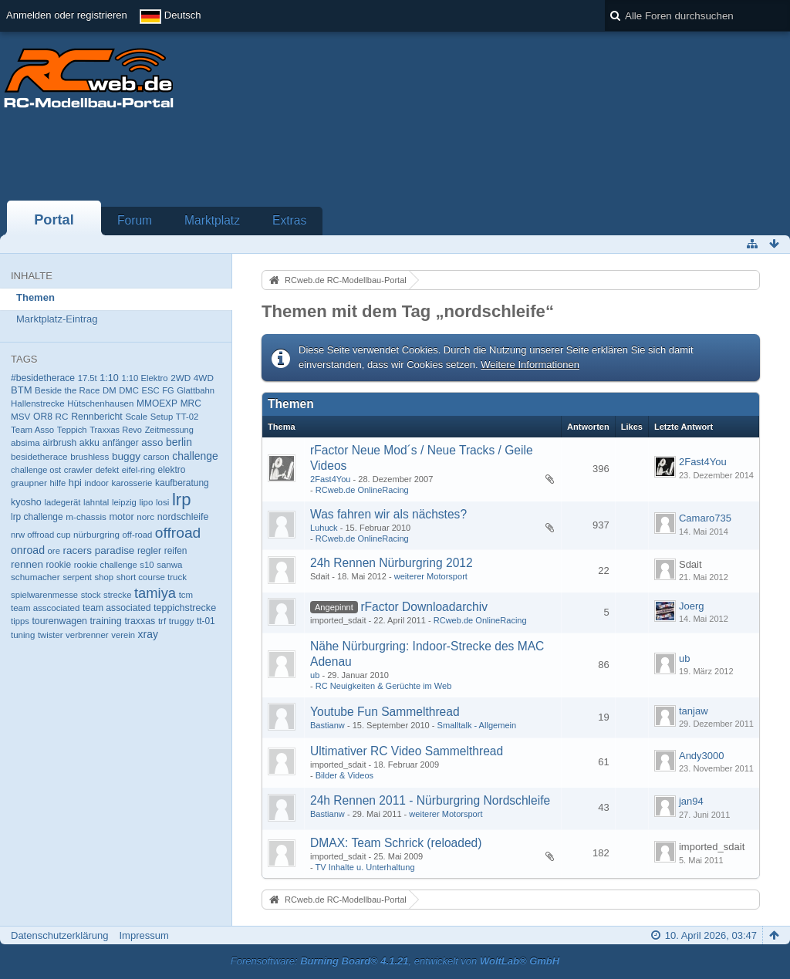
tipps (20, 621)
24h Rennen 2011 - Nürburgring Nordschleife (430, 800)
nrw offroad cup (40, 534)
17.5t (87, 378)
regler (149, 550)
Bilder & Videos (344, 775)
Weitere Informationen (530, 364)
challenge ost (36, 469)
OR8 (42, 416)
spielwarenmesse (44, 594)
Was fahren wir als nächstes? (388, 514)
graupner (29, 483)
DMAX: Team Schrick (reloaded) (395, 842)
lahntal (96, 502)
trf (162, 621)
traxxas (139, 621)
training (106, 621)
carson (156, 456)
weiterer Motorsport (431, 576)
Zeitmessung (169, 429)
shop (104, 577)
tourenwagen (59, 621)
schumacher (35, 577)
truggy (181, 621)
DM (109, 390)
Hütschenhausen (100, 403)
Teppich (72, 429)
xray (148, 634)
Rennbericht (97, 416)
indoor (96, 483)
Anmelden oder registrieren (66, 15)
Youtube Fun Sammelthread (385, 711)
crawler (78, 469)
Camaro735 (705, 518)
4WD (204, 378)
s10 (147, 564)
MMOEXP (157, 403)
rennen (27, 564)
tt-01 (206, 621)
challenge (195, 456)
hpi (75, 482)
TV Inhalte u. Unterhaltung (365, 867)
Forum (134, 220)
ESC (150, 390)
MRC (191, 403)
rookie (58, 564)
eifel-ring (138, 469)
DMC (129, 390)
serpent (77, 577)
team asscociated (45, 608)
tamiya (155, 593)
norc (145, 516)
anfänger (121, 442)
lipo (147, 502)
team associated (116, 608)
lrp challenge (37, 516)
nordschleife (183, 516)
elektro (172, 469)
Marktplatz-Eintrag (56, 319)
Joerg (691, 606)
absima (25, 442)
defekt (107, 469)
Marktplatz (212, 220)
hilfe (57, 483)
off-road (138, 534)
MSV (20, 416)
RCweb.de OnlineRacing (362, 490)
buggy (126, 456)
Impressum (143, 935)
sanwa (169, 564)
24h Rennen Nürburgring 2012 (391, 562)
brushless (89, 456)
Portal (54, 220)
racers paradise (99, 550)
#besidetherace (43, 378)
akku (89, 442)
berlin (179, 442)
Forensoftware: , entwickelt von (395, 961)
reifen (175, 550)
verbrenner (87, 635)
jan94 (691, 801)
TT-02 (187, 416)
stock (91, 594)
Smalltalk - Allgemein (477, 725)
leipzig (124, 502)
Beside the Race (67, 390)
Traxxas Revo (115, 429)
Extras (289, 220)
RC (62, 416)
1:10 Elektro (144, 378)
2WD (180, 378)
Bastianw (327, 725)
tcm (186, 594)
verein (123, 635)
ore (54, 550)
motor (122, 516)
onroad (28, 550)
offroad (178, 533)
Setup (161, 416)
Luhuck (324, 527)
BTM (21, 390)
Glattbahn (195, 390)
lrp (181, 499)
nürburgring (96, 534)
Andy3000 (701, 755)
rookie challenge (105, 564)
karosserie (131, 483)
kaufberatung (182, 483)
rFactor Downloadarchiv (424, 606)
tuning (23, 635)
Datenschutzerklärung (59, 935)
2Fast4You (330, 479)
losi (162, 502)
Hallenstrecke (38, 403)
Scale (136, 416)
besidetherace (39, 456)
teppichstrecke (185, 608)
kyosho (26, 502)
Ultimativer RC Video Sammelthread (406, 751)
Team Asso (32, 429)
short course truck (151, 577)
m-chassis (86, 516)
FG (168, 390)
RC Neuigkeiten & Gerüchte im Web (384, 685)
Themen (35, 297)
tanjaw (693, 711)
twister (50, 635)
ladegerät (62, 502)
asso (152, 442)
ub (314, 675)
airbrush (59, 442)
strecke (117, 594)
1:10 (109, 378)
